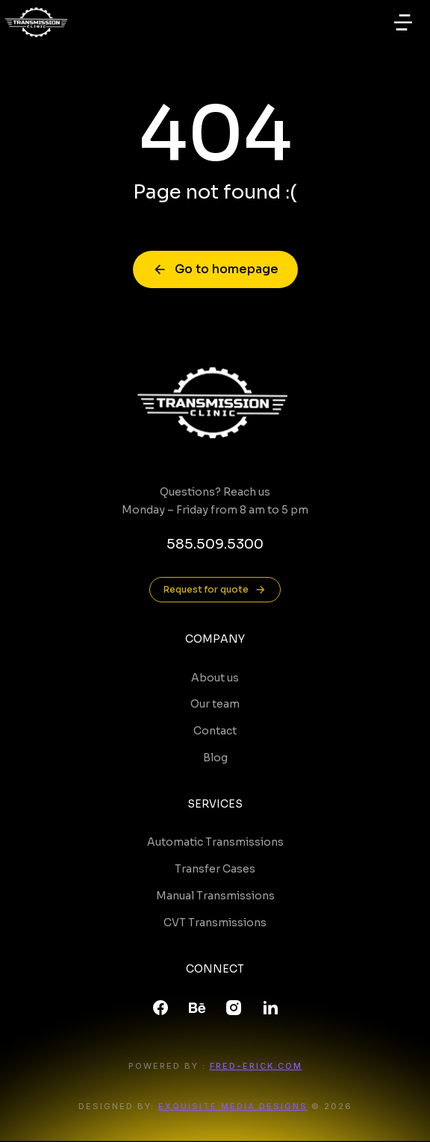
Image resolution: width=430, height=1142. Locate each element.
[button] (403, 22)
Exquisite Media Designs (233, 1106)
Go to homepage (215, 269)
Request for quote (215, 590)
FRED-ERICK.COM (256, 1066)
